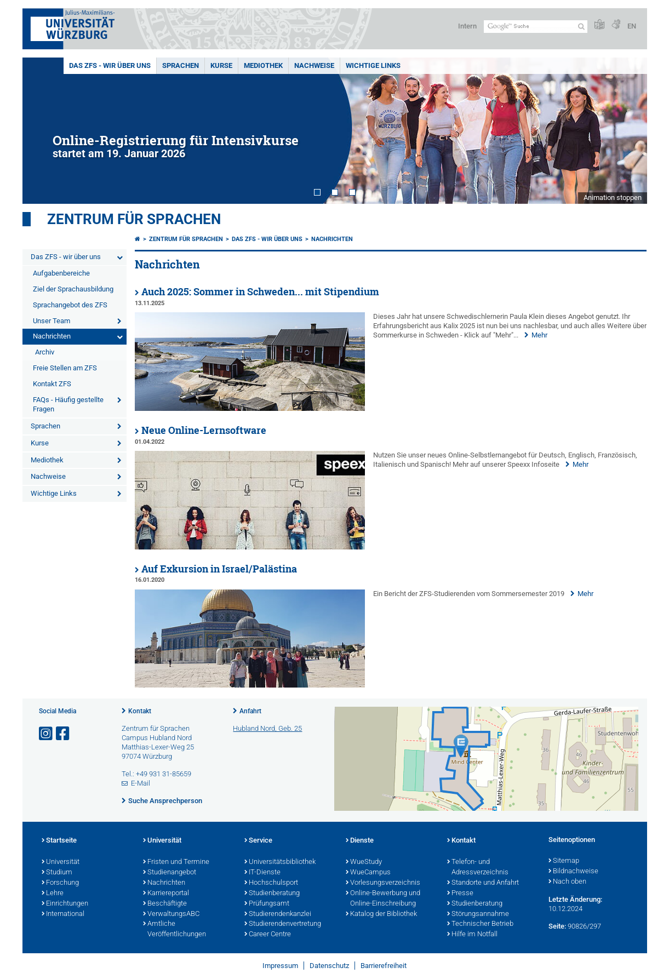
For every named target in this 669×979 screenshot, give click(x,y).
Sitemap (563, 861)
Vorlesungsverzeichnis (383, 883)
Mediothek (263, 65)
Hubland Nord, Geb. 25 (267, 728)
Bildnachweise (573, 872)
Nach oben (567, 882)
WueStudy (364, 862)
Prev (41, 130)
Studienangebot (169, 873)
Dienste (360, 841)
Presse (460, 893)
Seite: (557, 926)
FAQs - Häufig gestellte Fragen (68, 404)
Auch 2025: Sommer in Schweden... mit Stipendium (260, 291)
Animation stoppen (613, 197)
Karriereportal (166, 893)
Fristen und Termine (176, 862)
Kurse (221, 65)
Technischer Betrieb (480, 924)
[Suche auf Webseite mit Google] (535, 26)
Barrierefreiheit (384, 965)
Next (628, 130)
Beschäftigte (165, 904)
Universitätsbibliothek (280, 862)
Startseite (59, 841)
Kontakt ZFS (52, 384)
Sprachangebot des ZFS (70, 305)
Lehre (53, 893)
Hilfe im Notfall (472, 935)
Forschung (60, 883)
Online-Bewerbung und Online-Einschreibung (383, 899)
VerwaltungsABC (171, 914)
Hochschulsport (271, 883)
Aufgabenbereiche (61, 273)
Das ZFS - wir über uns (110, 65)
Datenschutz (329, 965)
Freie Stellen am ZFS (65, 368)
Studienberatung (272, 893)
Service (258, 841)
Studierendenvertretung (282, 924)
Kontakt (139, 711)
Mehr (539, 335)
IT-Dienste (262, 873)
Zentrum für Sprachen (134, 219)
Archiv (44, 352)
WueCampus (368, 873)
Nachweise (314, 65)
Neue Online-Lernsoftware (203, 430)
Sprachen (180, 65)
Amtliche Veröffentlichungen (174, 929)
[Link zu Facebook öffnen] (63, 733)
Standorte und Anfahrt (483, 883)
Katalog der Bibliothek (381, 914)
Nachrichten (52, 336)
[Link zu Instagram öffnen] (46, 733)
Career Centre (267, 935)
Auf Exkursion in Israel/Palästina (219, 569)
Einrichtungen (65, 904)
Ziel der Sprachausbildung (73, 289)
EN (631, 26)
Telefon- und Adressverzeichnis (477, 867)
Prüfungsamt (266, 904)
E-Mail (140, 783)
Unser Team (51, 321)
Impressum (280, 965)
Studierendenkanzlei (277, 914)
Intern (467, 26)
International (63, 914)
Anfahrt (250, 711)
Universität (60, 862)
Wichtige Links (373, 65)
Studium (57, 873)
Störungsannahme (478, 914)
